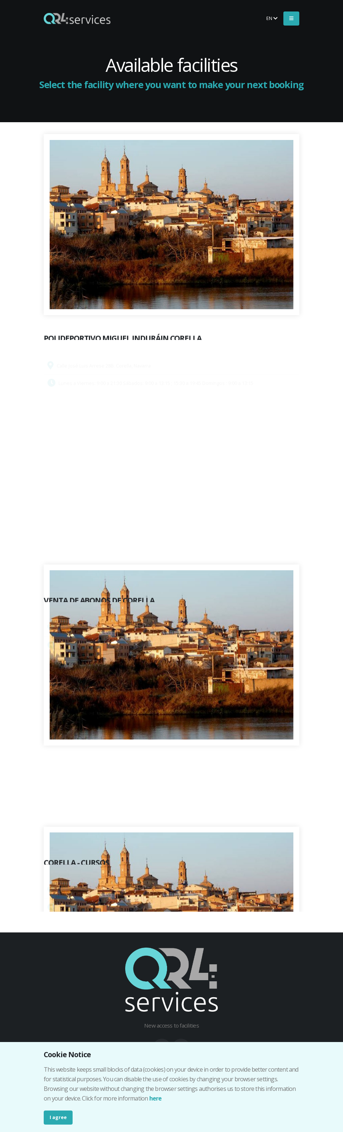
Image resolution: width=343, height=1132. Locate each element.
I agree (58, 1117)
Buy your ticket (232, 18)
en (271, 18)
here (155, 1098)
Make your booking (166, 18)
